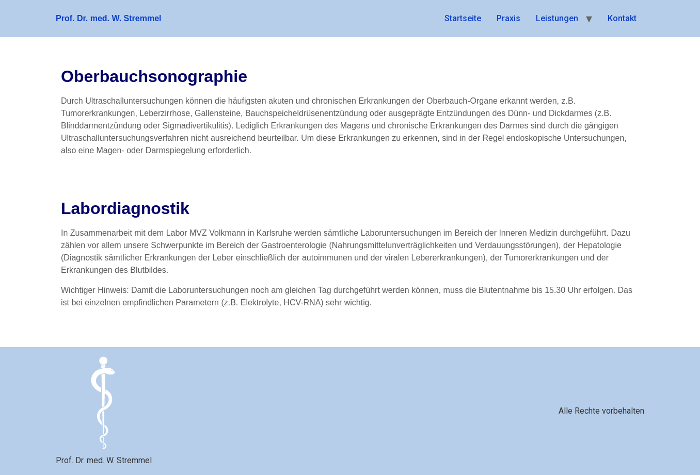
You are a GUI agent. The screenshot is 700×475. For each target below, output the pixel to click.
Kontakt (622, 18)
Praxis (508, 18)
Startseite (462, 18)
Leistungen (557, 18)
